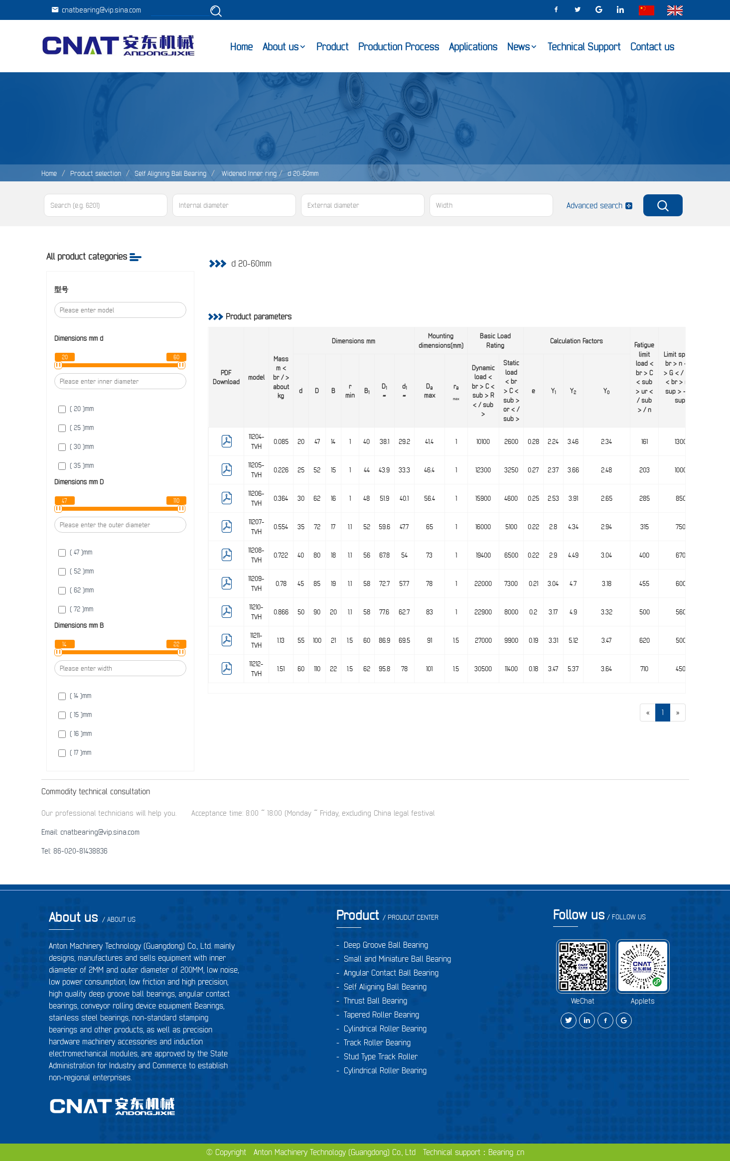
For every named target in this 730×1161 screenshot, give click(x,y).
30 (300, 498)
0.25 (533, 498)
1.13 (281, 640)
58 (366, 583)
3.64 (606, 669)
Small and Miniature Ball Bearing (397, 958)
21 (333, 640)
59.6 (384, 527)
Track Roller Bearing (377, 1042)
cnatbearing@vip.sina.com (96, 9)
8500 (683, 498)
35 (300, 527)
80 (316, 555)
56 (366, 555)
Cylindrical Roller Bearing (385, 1028)
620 (644, 640)
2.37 (553, 470)
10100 (483, 441)
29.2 (404, 441)
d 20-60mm (303, 173)
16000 (483, 527)
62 (316, 498)
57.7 (404, 583)
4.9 (573, 612)
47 (317, 441)
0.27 (533, 470)
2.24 (553, 441)
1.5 (350, 640)
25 (300, 470)
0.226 (281, 470)
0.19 (533, 640)
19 (333, 583)
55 (300, 640)
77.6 (384, 612)
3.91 (573, 498)
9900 (511, 640)
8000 (511, 612)
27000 (483, 640)
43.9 (384, 470)
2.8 (553, 527)
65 (429, 527)
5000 (683, 640)
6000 (683, 583)
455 (644, 583)
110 (317, 669)
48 (366, 498)
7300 (511, 583)
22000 (483, 583)
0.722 (281, 555)
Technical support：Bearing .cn (473, 1152)
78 (429, 583)
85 (316, 583)
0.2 (533, 612)
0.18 (533, 669)
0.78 (281, 583)
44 (367, 470)
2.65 (606, 498)
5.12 (573, 640)
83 (429, 612)
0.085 (281, 441)
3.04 (606, 555)
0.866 (281, 612)
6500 (511, 555)
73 (429, 555)
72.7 (384, 583)
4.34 (573, 527)
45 (300, 583)
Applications (473, 46)
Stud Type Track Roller (381, 1056)
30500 (483, 669)
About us (280, 46)
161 (644, 441)
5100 (511, 527)
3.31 (553, 640)
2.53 (553, 498)
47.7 (404, 527)
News (518, 46)
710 (644, 669)
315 (644, 527)
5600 (683, 612)
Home (241, 46)
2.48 (606, 470)
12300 (483, 470)
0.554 (281, 527)
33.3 (404, 470)
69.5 (404, 640)
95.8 (384, 669)
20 (300, 441)
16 (333, 498)
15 (333, 470)
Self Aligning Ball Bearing (170, 173)
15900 (483, 498)
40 (366, 441)
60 (366, 640)
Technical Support (584, 46)
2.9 (553, 555)
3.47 (606, 640)
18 (333, 555)
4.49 (573, 555)
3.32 (606, 612)
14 (333, 441)
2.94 (606, 527)
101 (429, 669)
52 (316, 470)
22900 (483, 612)
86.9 (384, 640)
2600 (511, 441)
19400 (483, 555)
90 (316, 612)
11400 (511, 669)
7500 (682, 527)
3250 (511, 470)
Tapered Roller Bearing (381, 1014)
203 (644, 470)
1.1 (350, 527)
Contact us (652, 46)
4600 (511, 498)
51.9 (384, 498)
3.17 (553, 612)
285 (644, 498)
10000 (682, 470)
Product (332, 46)
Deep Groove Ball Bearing (386, 944)
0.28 (533, 441)
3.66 (573, 470)
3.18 (606, 583)
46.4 (429, 470)
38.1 (384, 441)
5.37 (573, 669)
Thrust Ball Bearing (375, 1000)
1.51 (281, 669)
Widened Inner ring (248, 173)
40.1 (404, 498)
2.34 (606, 441)
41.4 (429, 441)
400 (644, 555)
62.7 (404, 612)
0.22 (533, 527)
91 (429, 640)
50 (300, 612)
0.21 (533, 583)
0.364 (281, 498)
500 (644, 612)
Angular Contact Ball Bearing (391, 972)
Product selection (95, 173)
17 (333, 527)
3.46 (573, 441)
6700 (682, 555)
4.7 (573, 583)
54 (404, 555)
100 (317, 640)
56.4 (429, 498)
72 (317, 527)
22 (333, 669)
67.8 (384, 555)
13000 (682, 441)
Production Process (398, 46)
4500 (682, 669)
